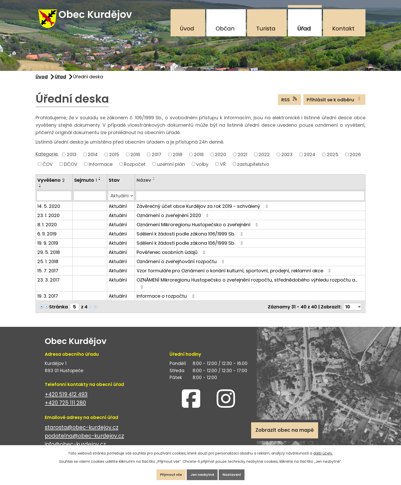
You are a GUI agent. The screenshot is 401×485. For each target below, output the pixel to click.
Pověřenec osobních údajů (172, 257)
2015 (114, 159)
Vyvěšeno (51, 185)
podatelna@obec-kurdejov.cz (84, 441)
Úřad (304, 29)
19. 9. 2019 (47, 248)
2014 (93, 159)
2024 (309, 159)
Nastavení (237, 473)
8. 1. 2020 (47, 229)
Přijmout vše (165, 473)
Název (144, 185)
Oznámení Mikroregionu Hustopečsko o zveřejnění (198, 229)
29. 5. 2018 (48, 257)
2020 (220, 159)
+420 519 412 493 (66, 399)
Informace (101, 169)
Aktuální (118, 211)
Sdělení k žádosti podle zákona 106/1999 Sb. (190, 238)
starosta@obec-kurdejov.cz (81, 432)
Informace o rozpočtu (166, 301)
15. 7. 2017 (47, 275)
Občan (225, 29)
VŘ (223, 169)
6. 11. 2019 (47, 238)
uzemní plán (171, 169)
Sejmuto (85, 185)
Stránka (58, 311)
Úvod (187, 29)
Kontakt (343, 29)
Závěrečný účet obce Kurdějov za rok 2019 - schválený (203, 211)
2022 (264, 159)
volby (202, 169)
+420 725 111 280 (65, 408)
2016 (135, 159)
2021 (242, 159)
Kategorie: (47, 159)
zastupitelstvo (253, 169)
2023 (287, 159)
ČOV (47, 169)
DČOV (70, 169)
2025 (332, 159)
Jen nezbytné (202, 473)
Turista (265, 29)
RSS (289, 104)
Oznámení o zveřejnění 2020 (173, 220)
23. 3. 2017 (48, 285)
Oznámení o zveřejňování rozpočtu (181, 266)
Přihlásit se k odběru (334, 104)
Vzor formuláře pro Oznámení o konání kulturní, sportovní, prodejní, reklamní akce (235, 275)
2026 (355, 159)
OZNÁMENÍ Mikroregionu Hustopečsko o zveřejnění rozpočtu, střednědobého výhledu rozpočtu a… (247, 288)
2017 (156, 159)
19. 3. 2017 (47, 301)
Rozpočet (135, 169)
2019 (199, 159)
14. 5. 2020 (48, 211)
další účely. (323, 450)
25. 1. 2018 (47, 266)
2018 (177, 159)
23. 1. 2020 (48, 220)
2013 (71, 159)
